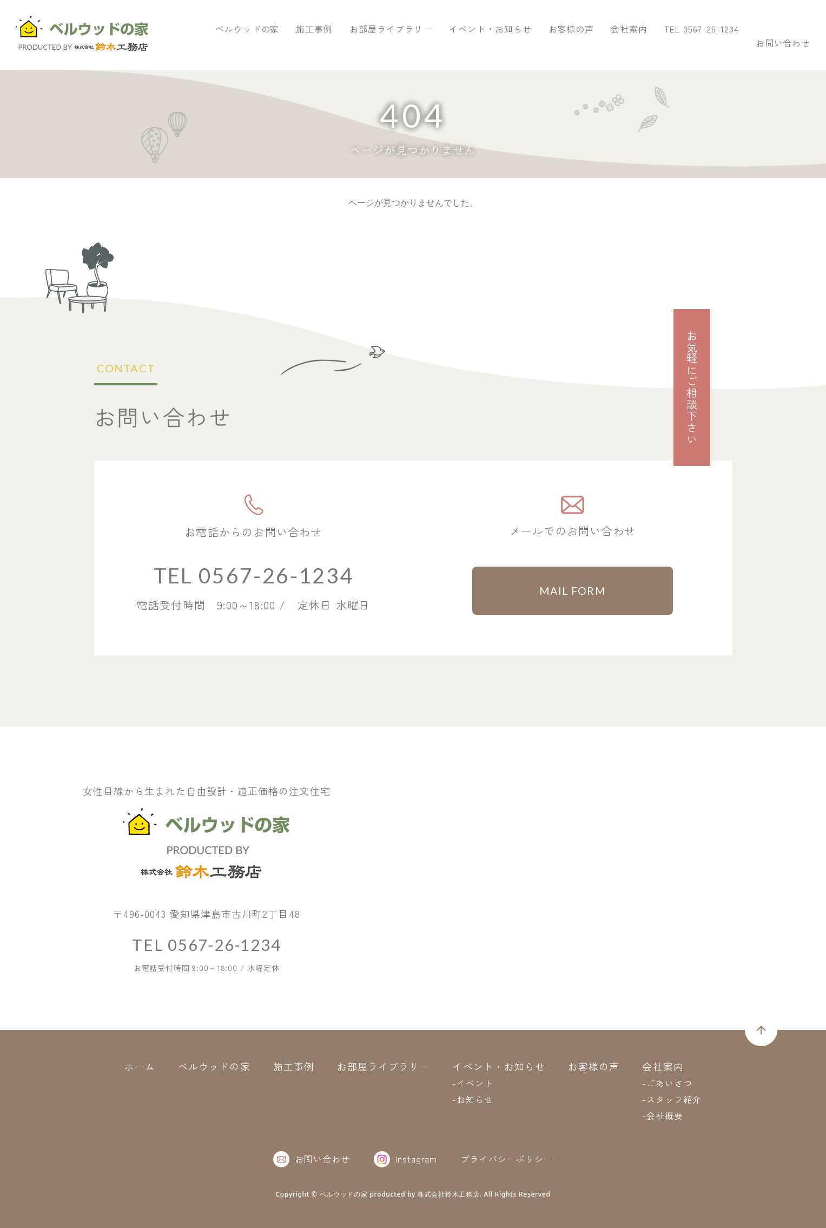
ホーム (139, 1066)
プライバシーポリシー (507, 1158)
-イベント (473, 1082)
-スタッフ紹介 (672, 1099)
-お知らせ (473, 1099)
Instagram (406, 1159)
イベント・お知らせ (653, 47)
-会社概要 (663, 1115)
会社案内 (792, 47)
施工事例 (477, 47)
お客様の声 (734, 47)
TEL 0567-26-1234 (647, 24)
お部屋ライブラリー (553, 47)
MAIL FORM (572, 591)
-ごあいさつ (668, 1082)
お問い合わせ (772, 24)
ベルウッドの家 (410, 47)
